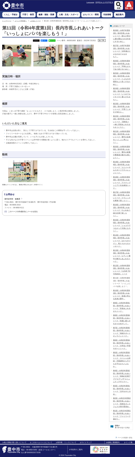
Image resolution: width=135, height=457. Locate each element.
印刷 (102, 40)
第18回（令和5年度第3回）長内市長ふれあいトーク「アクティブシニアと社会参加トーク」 (121, 182)
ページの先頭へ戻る (125, 438)
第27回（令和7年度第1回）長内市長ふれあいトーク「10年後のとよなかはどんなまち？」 (122, 51)
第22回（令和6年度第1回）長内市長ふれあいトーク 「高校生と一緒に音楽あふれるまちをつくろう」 (121, 121)
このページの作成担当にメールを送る (23, 211)
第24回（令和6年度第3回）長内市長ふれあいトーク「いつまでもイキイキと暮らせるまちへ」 (121, 94)
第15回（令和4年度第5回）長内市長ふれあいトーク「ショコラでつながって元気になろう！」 (121, 225)
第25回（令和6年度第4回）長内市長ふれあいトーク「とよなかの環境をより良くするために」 (121, 78)
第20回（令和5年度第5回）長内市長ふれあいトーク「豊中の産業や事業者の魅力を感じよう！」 (121, 152)
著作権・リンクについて (66, 442)
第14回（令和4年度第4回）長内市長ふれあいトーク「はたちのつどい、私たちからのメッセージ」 (121, 240)
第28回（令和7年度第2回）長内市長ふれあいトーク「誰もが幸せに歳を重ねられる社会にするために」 (121, 35)
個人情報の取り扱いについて (15, 442)
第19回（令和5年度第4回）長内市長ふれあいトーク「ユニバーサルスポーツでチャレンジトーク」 (121, 167)
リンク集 (129, 442)
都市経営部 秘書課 (12, 199)
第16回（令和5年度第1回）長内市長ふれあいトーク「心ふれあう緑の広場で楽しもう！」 (121, 210)
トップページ (6, 21)
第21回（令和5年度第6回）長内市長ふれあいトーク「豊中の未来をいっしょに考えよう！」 (121, 136)
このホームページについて (41, 442)
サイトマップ (86, 442)
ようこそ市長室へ (21, 21)
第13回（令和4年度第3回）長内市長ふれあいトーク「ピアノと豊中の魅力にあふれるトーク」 (121, 255)
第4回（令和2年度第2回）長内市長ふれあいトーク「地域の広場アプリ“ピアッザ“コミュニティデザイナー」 (121, 376)
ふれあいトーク (35, 21)
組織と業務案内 (113, 442)
